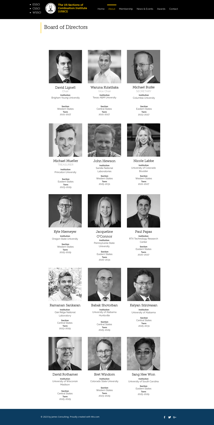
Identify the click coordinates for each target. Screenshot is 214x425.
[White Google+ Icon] (174, 417)
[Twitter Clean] (169, 417)
